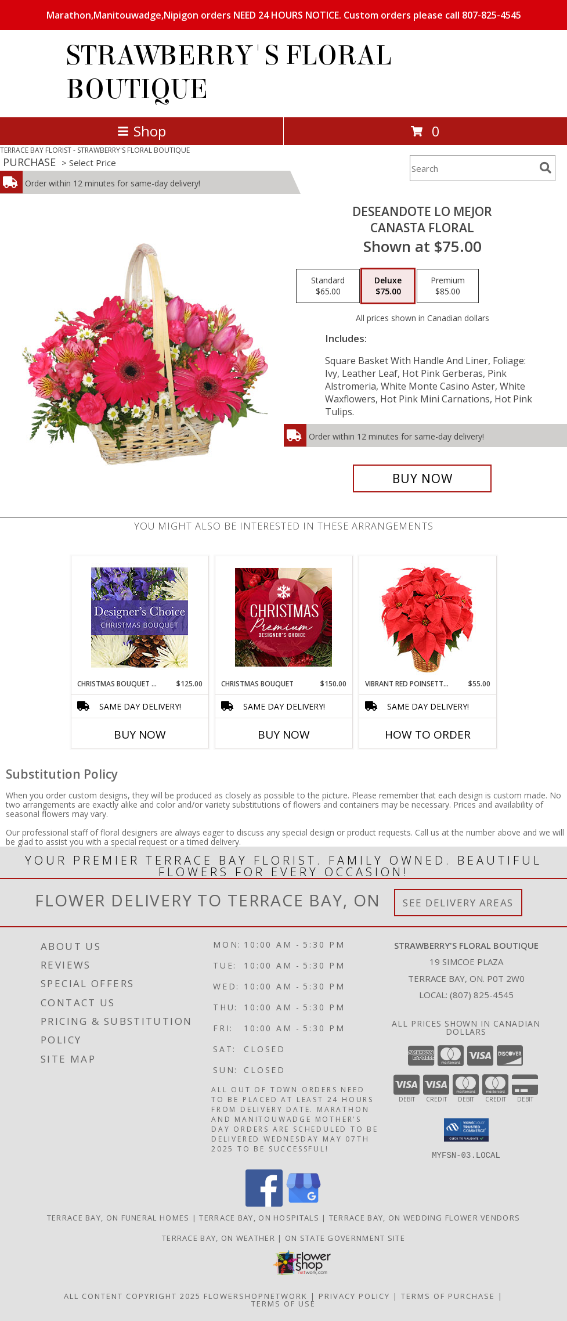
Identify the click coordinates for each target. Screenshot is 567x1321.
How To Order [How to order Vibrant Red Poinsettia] (428, 734)
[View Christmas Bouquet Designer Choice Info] (139, 617)
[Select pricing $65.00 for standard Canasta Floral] (328, 286)
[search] (545, 167)
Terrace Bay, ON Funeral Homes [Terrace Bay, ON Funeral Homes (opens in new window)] (118, 1217)
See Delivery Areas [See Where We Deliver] (458, 902)
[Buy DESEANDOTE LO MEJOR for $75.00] (422, 478)
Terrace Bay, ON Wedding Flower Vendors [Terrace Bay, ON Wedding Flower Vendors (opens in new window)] (424, 1217)
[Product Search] (472, 168)
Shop (141, 131)
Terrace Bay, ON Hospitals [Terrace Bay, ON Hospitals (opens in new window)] (259, 1217)
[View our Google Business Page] (303, 1202)
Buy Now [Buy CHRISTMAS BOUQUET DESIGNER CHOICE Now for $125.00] (140, 734)
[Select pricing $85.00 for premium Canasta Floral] (447, 286)
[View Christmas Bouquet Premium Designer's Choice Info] (283, 617)
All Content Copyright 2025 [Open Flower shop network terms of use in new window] (132, 1295)
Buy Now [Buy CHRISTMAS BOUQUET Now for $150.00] (284, 734)
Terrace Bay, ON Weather (218, 1237)
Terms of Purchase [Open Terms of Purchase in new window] (448, 1295)
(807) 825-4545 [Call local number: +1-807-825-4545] (482, 994)
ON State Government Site (345, 1237)
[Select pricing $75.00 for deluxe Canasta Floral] (388, 286)
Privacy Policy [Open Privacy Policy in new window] (354, 1295)
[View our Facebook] (264, 1202)
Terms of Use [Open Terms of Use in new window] (283, 1303)
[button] (466, 1130)
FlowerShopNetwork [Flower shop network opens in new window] (256, 1295)
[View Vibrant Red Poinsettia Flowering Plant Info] (427, 617)
